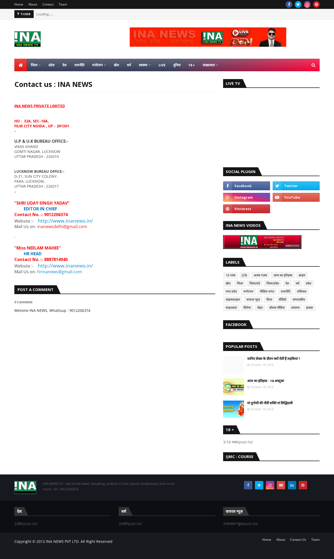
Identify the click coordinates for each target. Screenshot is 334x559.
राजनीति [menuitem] (79, 65)
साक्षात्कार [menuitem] (209, 65)
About (32, 4)
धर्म (297, 283)
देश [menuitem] (64, 65)
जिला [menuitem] (34, 65)
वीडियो (282, 299)
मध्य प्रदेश (231, 291)
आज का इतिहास (282, 275)
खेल (228, 283)
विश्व (269, 299)
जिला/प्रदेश (272, 283)
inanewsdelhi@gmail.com (62, 226)
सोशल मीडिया (277, 307)
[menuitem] (20, 65)
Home (18, 4)
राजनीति (285, 291)
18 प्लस (230, 275)
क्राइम (302, 275)
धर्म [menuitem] (129, 65)
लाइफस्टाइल (233, 299)
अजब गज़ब (260, 275)
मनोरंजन (248, 291)
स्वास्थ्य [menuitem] (143, 65)
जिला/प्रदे (254, 283)
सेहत (260, 307)
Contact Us (298, 539)
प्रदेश (308, 283)
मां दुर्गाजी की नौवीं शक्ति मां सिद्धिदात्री (270, 403)
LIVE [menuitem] (162, 65)
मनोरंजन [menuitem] (97, 65)
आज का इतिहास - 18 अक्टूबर (265, 380)
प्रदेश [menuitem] (52, 65)
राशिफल (301, 291)
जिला (240, 283)
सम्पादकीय (299, 299)
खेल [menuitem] (116, 65)
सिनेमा (247, 307)
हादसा (309, 307)
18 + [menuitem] (191, 65)
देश (287, 283)
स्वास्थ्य (295, 307)
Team (63, 4)
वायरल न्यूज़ (253, 299)
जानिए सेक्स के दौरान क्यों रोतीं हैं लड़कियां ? (273, 358)
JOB (244, 275)
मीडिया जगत (267, 291)
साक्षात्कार (231, 307)
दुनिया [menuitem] (177, 65)
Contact (47, 4)
